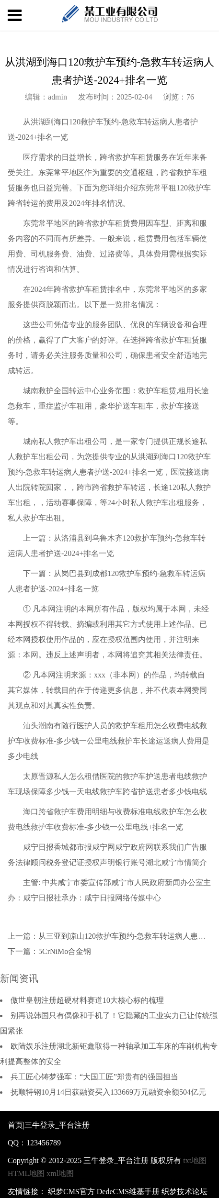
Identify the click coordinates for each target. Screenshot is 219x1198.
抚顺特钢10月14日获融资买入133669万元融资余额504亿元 (108, 1092)
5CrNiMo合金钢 (64, 951)
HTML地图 (26, 1173)
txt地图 (195, 1160)
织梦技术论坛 (184, 1191)
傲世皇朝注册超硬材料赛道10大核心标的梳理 (87, 1000)
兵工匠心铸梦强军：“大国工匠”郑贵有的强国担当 (94, 1077)
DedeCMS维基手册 (128, 1191)
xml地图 (60, 1173)
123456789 (43, 1143)
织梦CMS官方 (71, 1191)
